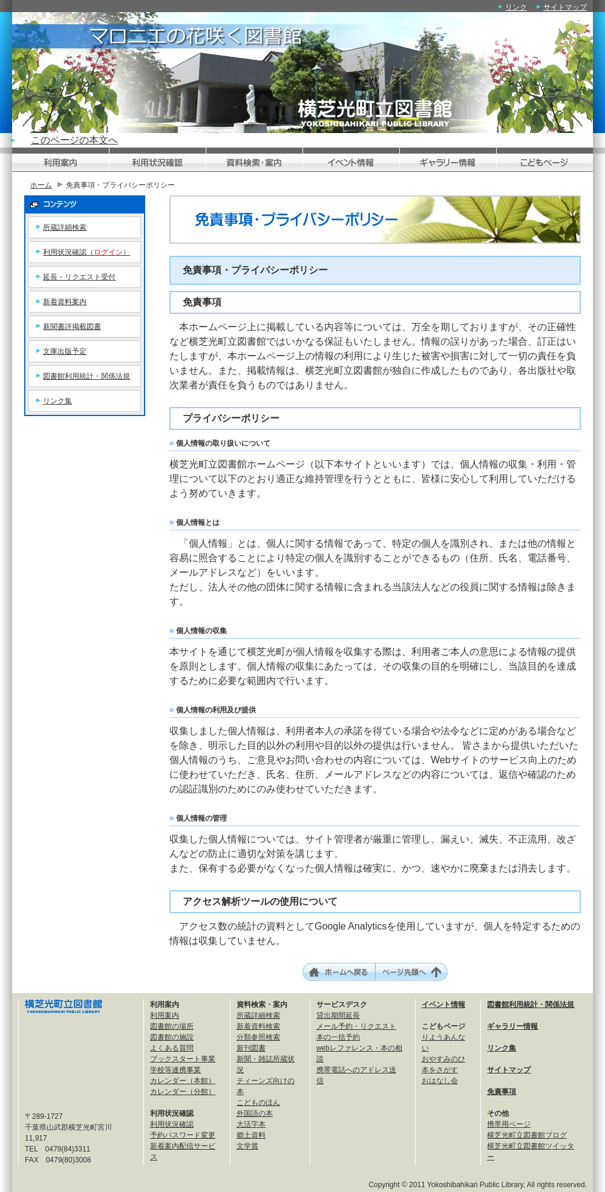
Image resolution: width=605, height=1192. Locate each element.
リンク (516, 7)
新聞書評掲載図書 (72, 326)
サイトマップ (565, 7)
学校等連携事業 (175, 1070)
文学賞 (247, 1146)
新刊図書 (251, 1048)
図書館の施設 (172, 1037)
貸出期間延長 (338, 1015)
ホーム (41, 185)
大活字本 (251, 1124)
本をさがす (440, 1070)
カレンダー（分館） (182, 1091)
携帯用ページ (509, 1124)
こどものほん (258, 1102)
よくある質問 (172, 1048)
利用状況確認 (172, 1124)
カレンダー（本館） (182, 1080)
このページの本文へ (74, 140)
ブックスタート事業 (182, 1059)
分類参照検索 (258, 1037)
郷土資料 (251, 1135)
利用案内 (164, 1015)
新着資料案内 (65, 302)
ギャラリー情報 (512, 1026)
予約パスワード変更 (182, 1135)
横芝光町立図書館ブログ (527, 1135)
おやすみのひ (443, 1059)
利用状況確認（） (86, 252)
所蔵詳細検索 (65, 227)
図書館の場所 (172, 1026)
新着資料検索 (258, 1026)
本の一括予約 (338, 1037)
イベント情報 (443, 1004)
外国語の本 (255, 1113)
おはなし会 (440, 1080)
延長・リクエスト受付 (79, 277)
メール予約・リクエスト (356, 1026)
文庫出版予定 (65, 351)
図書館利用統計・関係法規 (86, 376)
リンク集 (57, 401)
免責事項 (501, 1091)
